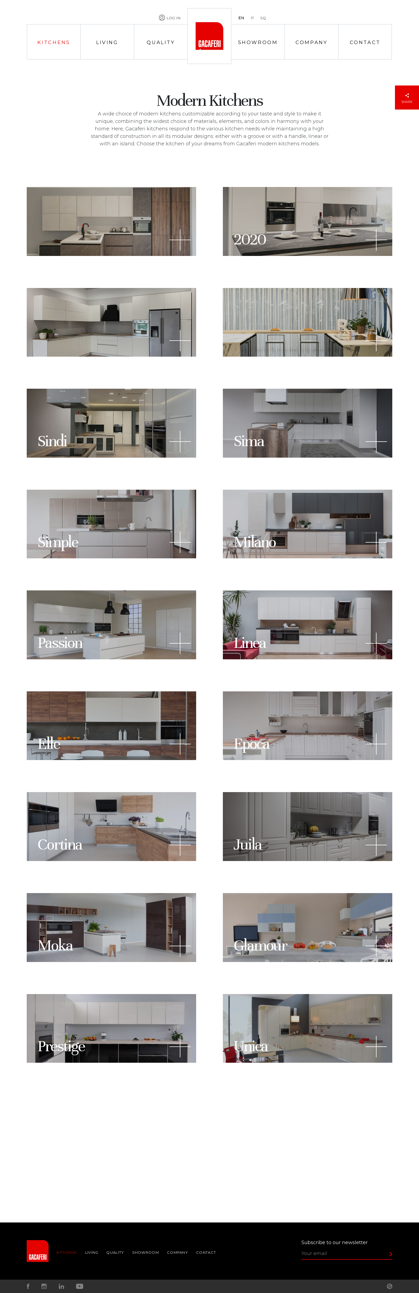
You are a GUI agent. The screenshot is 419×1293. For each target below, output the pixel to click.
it (252, 17)
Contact (365, 42)
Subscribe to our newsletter (334, 1242)
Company (311, 42)
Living (107, 42)
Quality (161, 42)
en (241, 17)
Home (209, 36)
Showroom (258, 42)
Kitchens (53, 42)
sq (263, 17)
